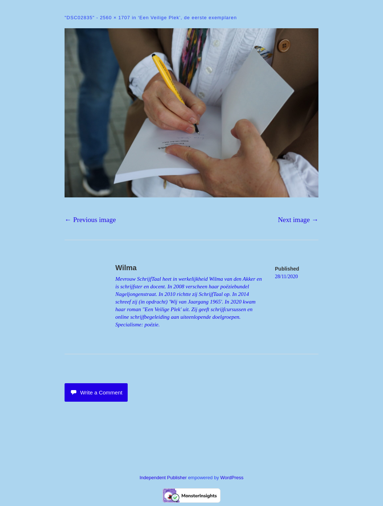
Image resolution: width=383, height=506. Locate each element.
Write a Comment (96, 392)
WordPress (231, 477)
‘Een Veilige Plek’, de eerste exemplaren (187, 17)
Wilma (126, 268)
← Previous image (90, 219)
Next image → (298, 219)
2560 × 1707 (115, 17)
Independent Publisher (163, 477)
